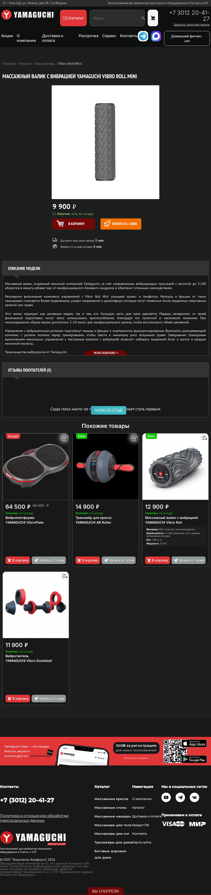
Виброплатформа (19, 518)
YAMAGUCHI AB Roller (93, 522)
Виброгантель (17, 656)
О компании (26, 38)
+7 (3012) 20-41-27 (27, 800)
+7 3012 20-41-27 (189, 16)
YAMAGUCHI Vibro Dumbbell (28, 661)
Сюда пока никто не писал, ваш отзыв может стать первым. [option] (105, 408)
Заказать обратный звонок (191, 24)
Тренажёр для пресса (93, 518)
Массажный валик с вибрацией (171, 518)
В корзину (18, 560)
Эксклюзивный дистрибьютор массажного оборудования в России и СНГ (158, 3)
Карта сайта (141, 842)
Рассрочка (89, 35)
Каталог (138, 807)
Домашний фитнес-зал (187, 38)
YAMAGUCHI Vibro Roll (163, 522)
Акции (7, 35)
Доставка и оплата (52, 38)
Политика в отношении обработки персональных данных (34, 818)
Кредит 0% (140, 825)
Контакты (129, 35)
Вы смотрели (105, 891)
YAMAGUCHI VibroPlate (24, 522)
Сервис (109, 35)
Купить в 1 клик (120, 224)
